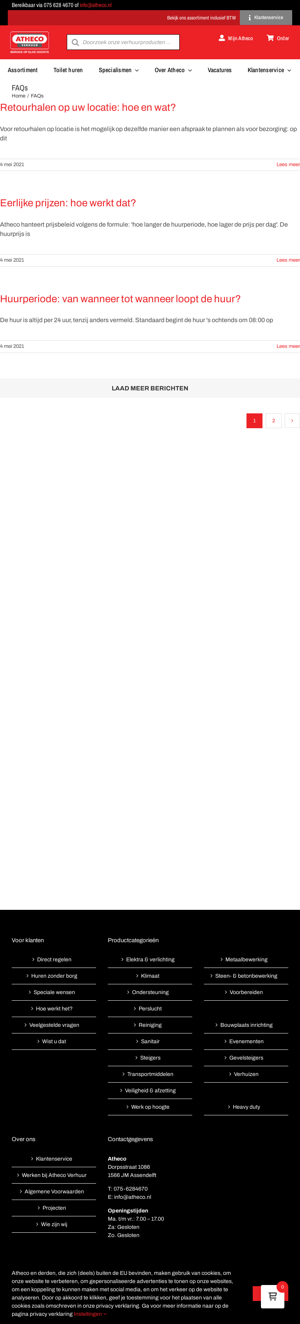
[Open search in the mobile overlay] (123, 42)
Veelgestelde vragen (54, 1025)
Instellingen (90, 1314)
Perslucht (150, 1009)
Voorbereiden (246, 992)
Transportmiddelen (150, 1074)
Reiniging (150, 1025)
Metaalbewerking (246, 959)
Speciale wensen (54, 992)
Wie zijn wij (54, 1224)
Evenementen (246, 1041)
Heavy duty (246, 1107)
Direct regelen (54, 959)
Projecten (54, 1208)
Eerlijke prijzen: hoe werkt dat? (68, 202)
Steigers (150, 1058)
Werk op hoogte (150, 1107)
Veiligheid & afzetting (150, 1091)
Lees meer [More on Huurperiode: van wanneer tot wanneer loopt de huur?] (288, 346)
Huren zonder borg (54, 976)
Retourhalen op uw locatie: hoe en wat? (88, 107)
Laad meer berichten (150, 388)
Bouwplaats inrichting (246, 1025)
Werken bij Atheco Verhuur (54, 1175)
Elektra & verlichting (150, 959)
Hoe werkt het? (54, 1009)
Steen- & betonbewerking (246, 976)
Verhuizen (246, 1074)
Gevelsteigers (246, 1058)
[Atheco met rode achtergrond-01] (30, 32)
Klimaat (150, 976)
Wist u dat (54, 1041)
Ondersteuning (150, 992)
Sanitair (150, 1041)
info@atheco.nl (96, 5)
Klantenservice (54, 1159)
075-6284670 (131, 1189)
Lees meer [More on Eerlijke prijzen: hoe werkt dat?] (288, 260)
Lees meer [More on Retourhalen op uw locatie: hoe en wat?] (288, 164)
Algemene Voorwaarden (54, 1192)
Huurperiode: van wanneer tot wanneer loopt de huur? (120, 298)
